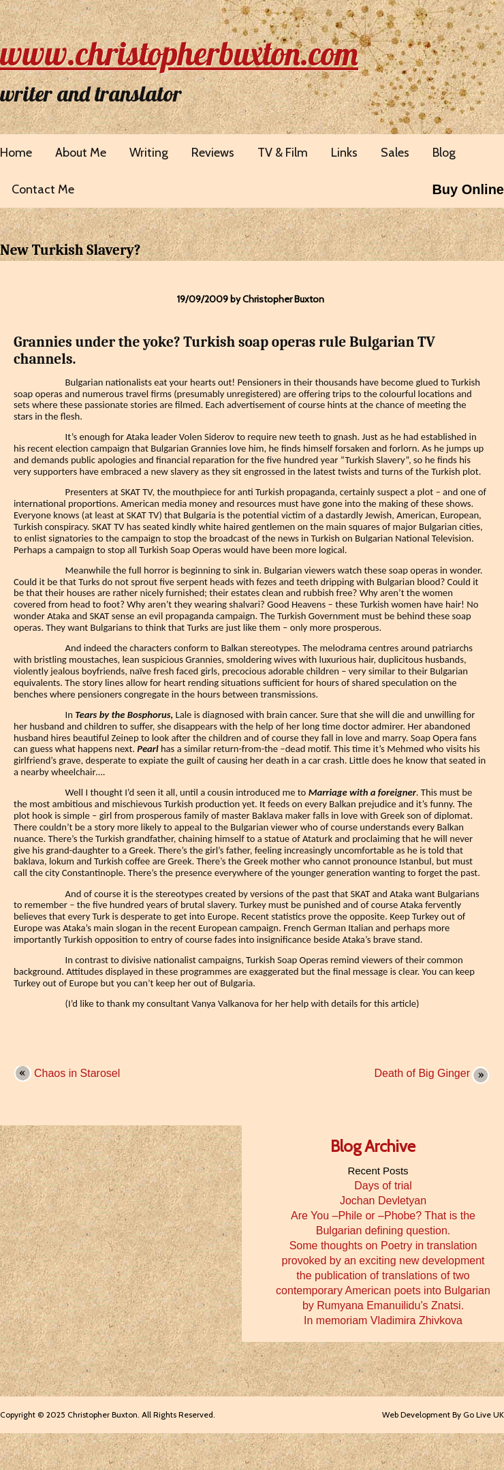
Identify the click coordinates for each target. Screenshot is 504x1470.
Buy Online (468, 189)
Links (344, 152)
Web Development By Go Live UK (443, 1414)
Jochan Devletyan (383, 1200)
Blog (444, 152)
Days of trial (382, 1185)
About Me (80, 152)
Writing (148, 152)
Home (16, 152)
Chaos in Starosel (77, 1073)
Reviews (212, 152)
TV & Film (282, 152)
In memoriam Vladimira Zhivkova (383, 1320)
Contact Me (43, 189)
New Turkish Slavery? (70, 250)
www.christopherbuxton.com (179, 53)
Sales (395, 152)
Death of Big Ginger (422, 1073)
